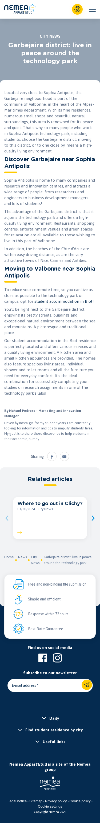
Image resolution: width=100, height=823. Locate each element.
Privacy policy (56, 801)
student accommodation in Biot (63, 301)
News (22, 557)
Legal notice (17, 801)
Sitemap (35, 801)
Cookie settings (50, 806)
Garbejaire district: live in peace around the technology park (68, 560)
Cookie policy (80, 801)
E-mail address (24, 685)
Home (9, 557)
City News (35, 560)
